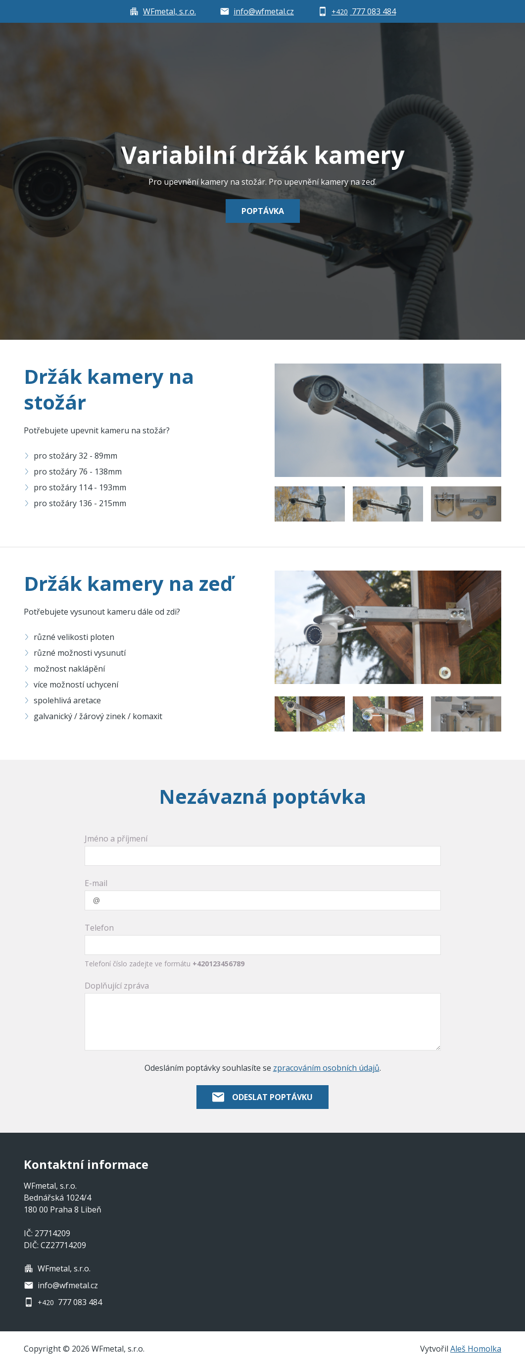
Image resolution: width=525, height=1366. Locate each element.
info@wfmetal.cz (68, 1285)
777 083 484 (70, 1302)
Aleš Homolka (475, 1348)
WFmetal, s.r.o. (64, 1268)
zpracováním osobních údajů (326, 1067)
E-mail (96, 883)
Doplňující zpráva (117, 985)
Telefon (99, 927)
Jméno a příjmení (116, 838)
